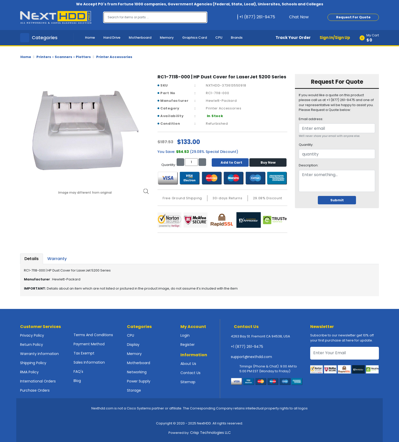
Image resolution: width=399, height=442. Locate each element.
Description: (308, 165)
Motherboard (140, 37)
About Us (188, 363)
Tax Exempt (84, 353)
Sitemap (187, 381)
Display (133, 344)
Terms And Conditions (93, 334)
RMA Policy (29, 372)
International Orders (38, 381)
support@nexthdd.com (251, 356)
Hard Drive (111, 37)
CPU (218, 37)
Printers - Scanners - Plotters (63, 56)
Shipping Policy (33, 362)
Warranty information (39, 353)
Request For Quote (353, 17)
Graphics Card (194, 37)
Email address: (311, 119)
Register (187, 344)
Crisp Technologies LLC (210, 432)
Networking (137, 372)
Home (90, 37)
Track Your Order (293, 37)
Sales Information (89, 362)
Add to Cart (230, 162)
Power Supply (138, 381)
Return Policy (31, 344)
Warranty (57, 259)
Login (185, 335)
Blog (77, 380)
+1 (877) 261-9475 (247, 346)
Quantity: (306, 144)
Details (31, 259)
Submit (337, 200)
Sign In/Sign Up (335, 37)
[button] (371, 37)
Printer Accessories (114, 56)
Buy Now (268, 162)
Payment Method (89, 344)
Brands (237, 37)
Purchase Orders (35, 390)
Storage (134, 390)
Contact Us (190, 372)
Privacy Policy (32, 335)
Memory (167, 37)
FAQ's (78, 371)
